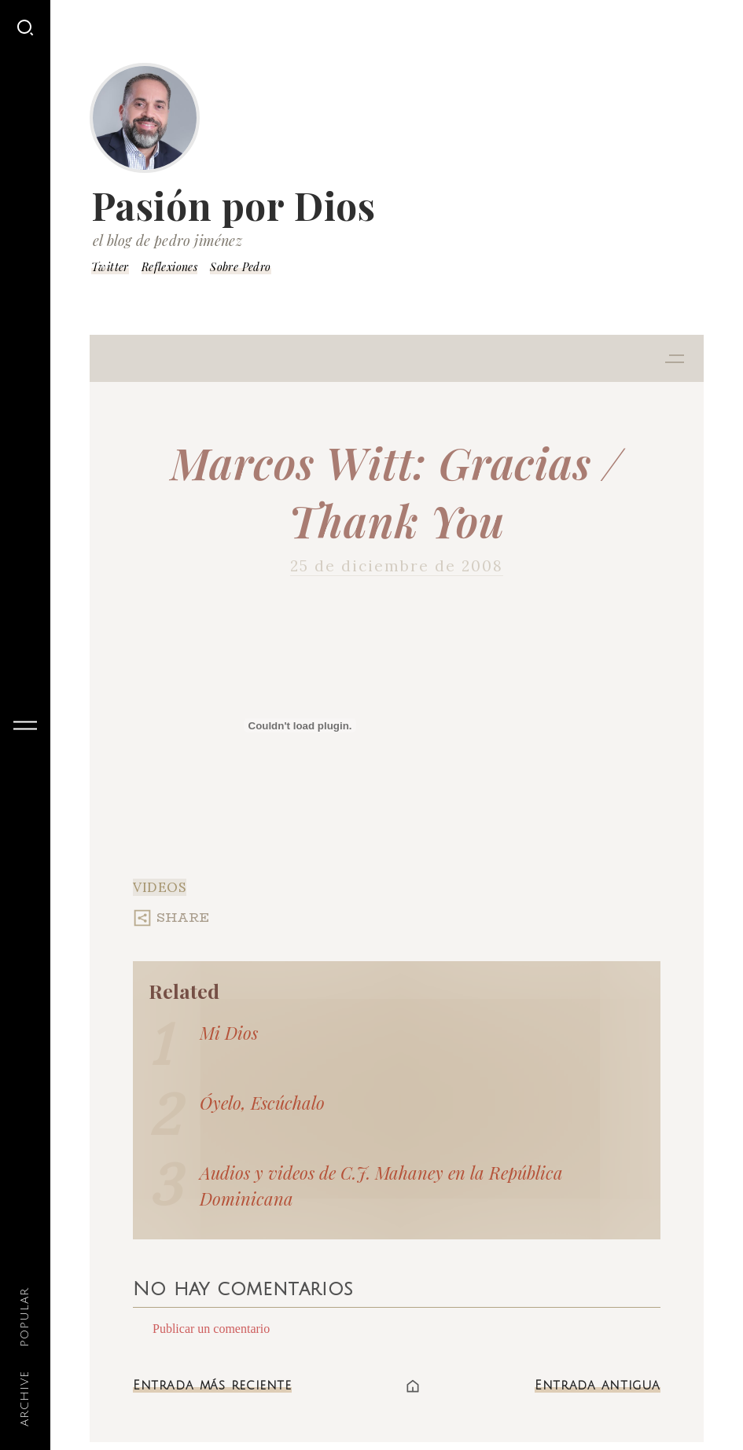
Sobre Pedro (240, 266)
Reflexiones (169, 266)
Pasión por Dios (233, 205)
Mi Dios (229, 1032)
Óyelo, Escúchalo (262, 1102)
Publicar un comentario (211, 1328)
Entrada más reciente (212, 1385)
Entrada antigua (597, 1385)
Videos (159, 887)
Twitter (110, 266)
